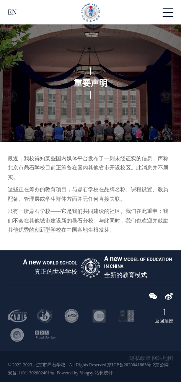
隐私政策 (140, 358)
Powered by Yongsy (75, 373)
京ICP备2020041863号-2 (131, 364)
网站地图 (162, 358)
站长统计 (104, 373)
